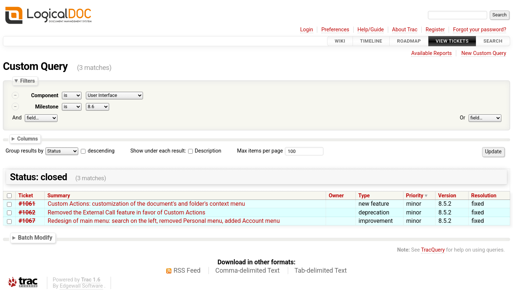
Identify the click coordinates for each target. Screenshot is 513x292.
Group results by (24, 151)
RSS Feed (187, 270)
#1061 (27, 203)
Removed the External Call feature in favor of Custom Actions (126, 212)
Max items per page (260, 151)
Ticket (25, 196)
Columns (27, 138)
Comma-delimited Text (247, 270)
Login (306, 30)
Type (364, 196)
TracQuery (433, 250)
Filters (27, 81)
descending (101, 151)
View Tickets (452, 41)
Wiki (340, 41)
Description (204, 151)
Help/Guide (371, 30)
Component (44, 95)
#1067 (27, 220)
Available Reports (431, 53)
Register (435, 30)
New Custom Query (483, 53)
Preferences (335, 30)
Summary (58, 196)
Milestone (46, 107)
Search (493, 41)
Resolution (483, 196)
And (16, 118)
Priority (414, 196)
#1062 (27, 212)
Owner (336, 196)
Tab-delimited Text (320, 270)
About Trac (405, 30)
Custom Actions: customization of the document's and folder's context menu (146, 203)
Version (447, 196)
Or (462, 118)
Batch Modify (35, 237)
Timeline (371, 41)
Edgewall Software (81, 286)
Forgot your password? (479, 30)
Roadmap (409, 41)
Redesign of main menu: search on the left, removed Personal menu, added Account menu (164, 220)
